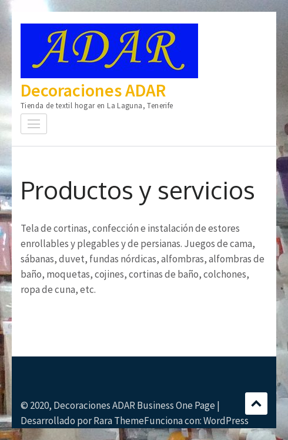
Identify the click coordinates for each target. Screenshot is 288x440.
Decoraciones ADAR (93, 90)
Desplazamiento (256, 403)
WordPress (226, 420)
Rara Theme (118, 420)
